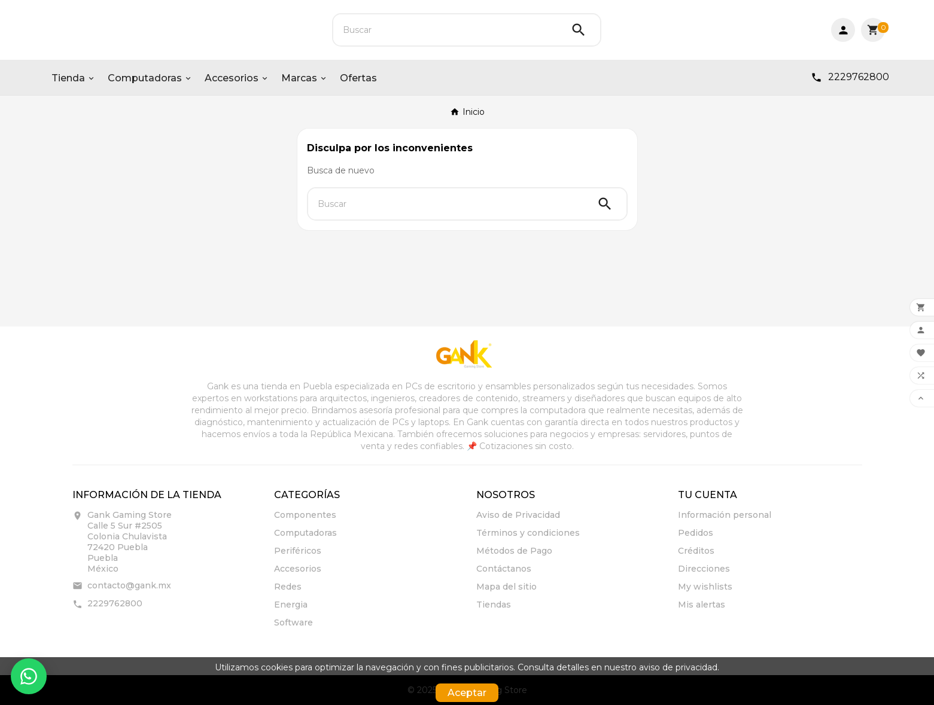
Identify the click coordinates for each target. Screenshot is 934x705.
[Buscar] (445, 29)
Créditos (696, 550)
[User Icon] (843, 30)
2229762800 (114, 603)
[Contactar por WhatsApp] (29, 676)
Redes (288, 586)
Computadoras (305, 532)
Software (293, 622)
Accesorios (297, 568)
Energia (291, 604)
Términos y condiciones (528, 532)
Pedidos (695, 532)
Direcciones (704, 568)
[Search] (579, 30)
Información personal (724, 514)
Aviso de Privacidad (518, 514)
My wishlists (705, 586)
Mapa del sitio (506, 586)
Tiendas (493, 604)
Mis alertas (701, 604)
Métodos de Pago (514, 550)
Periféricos (297, 550)
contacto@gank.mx (129, 585)
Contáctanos (503, 568)
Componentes (305, 514)
